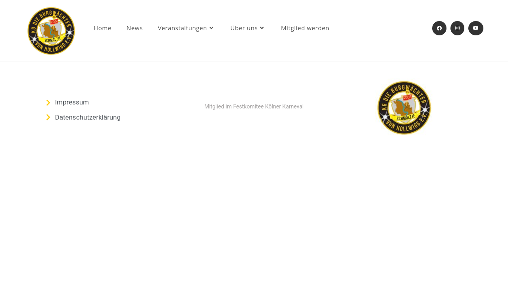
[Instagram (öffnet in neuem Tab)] (457, 28)
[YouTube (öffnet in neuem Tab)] (475, 28)
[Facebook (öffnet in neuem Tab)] (439, 28)
